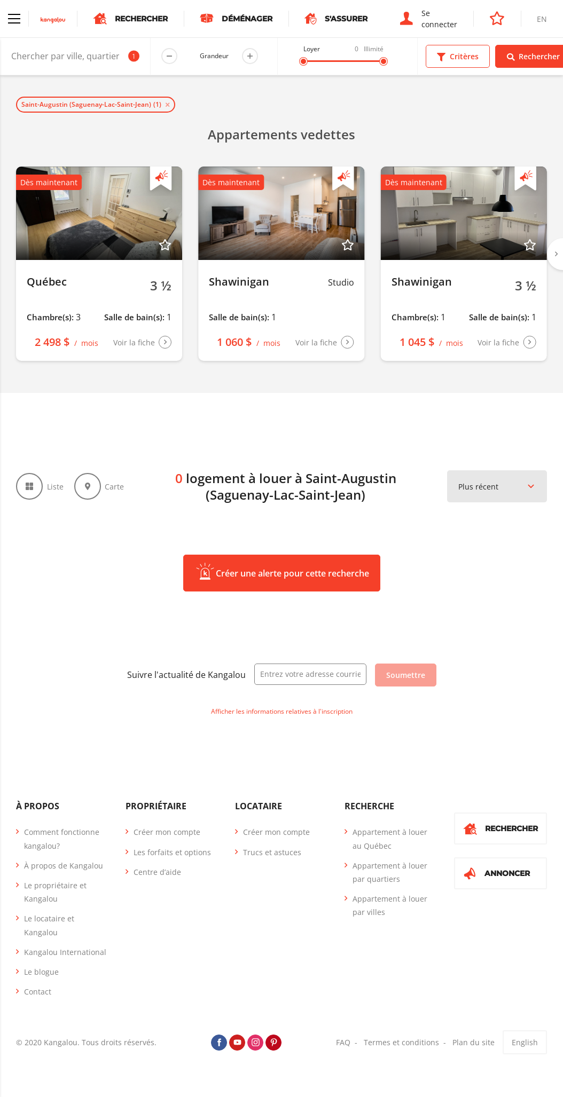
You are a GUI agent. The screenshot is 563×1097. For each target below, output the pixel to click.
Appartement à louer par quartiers (390, 872)
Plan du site (473, 1042)
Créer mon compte (167, 832)
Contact (37, 991)
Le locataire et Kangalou (49, 925)
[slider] (303, 61)
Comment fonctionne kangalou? (61, 838)
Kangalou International (65, 952)
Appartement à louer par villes (390, 905)
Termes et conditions (401, 1042)
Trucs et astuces (272, 852)
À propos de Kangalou (63, 866)
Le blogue (41, 972)
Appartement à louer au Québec (390, 838)
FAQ (343, 1042)
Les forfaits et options (172, 852)
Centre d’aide (157, 872)
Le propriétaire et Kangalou (55, 892)
